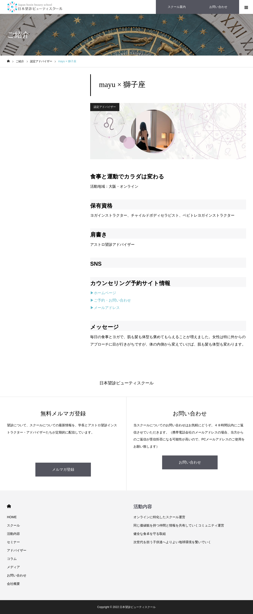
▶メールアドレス (105, 308)
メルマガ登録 (63, 469)
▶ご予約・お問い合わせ (110, 300)
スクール (13, 525)
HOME (9, 506)
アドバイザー (16, 550)
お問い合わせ (190, 462)
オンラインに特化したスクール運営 (159, 517)
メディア (13, 567)
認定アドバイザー (105, 107)
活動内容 (13, 534)
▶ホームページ (103, 293)
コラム (12, 559)
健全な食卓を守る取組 (149, 534)
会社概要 (13, 584)
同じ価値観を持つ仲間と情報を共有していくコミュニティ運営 (178, 525)
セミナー (13, 542)
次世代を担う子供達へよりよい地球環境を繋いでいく (172, 542)
